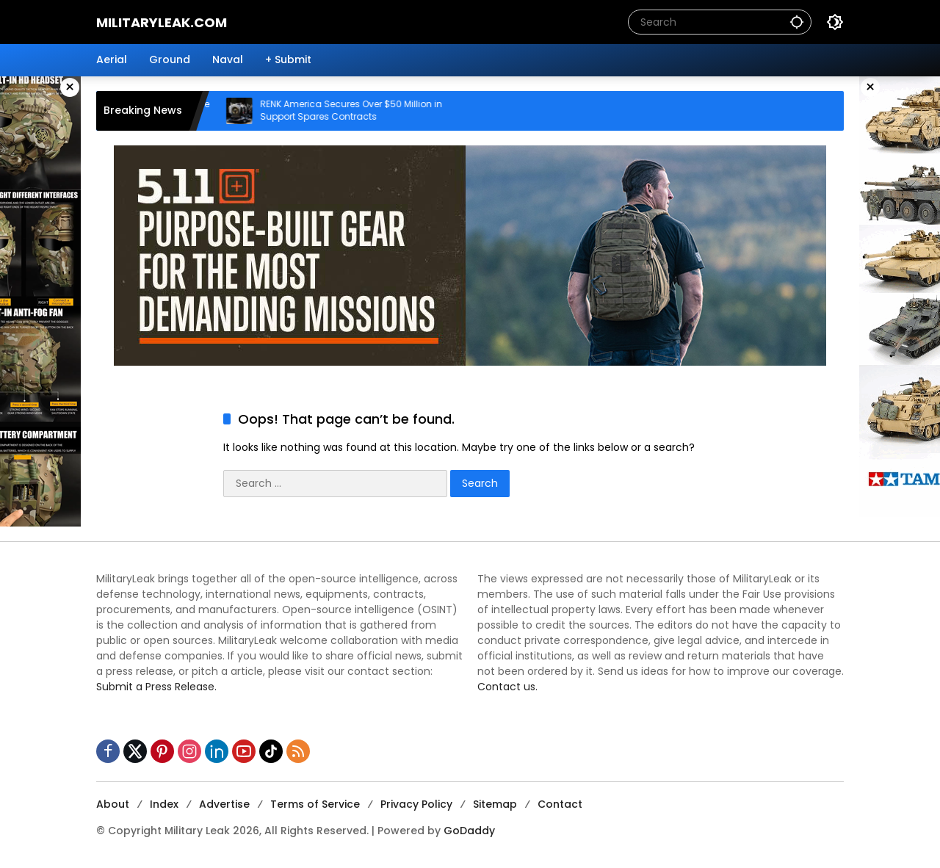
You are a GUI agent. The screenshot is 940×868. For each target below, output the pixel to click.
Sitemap (495, 804)
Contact (560, 804)
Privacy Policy (416, 804)
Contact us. (507, 686)
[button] (796, 22)
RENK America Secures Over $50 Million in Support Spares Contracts (361, 110)
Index (164, 804)
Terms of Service (315, 804)
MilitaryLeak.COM (161, 22)
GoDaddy (469, 830)
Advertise (224, 804)
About (112, 804)
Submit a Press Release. (156, 686)
